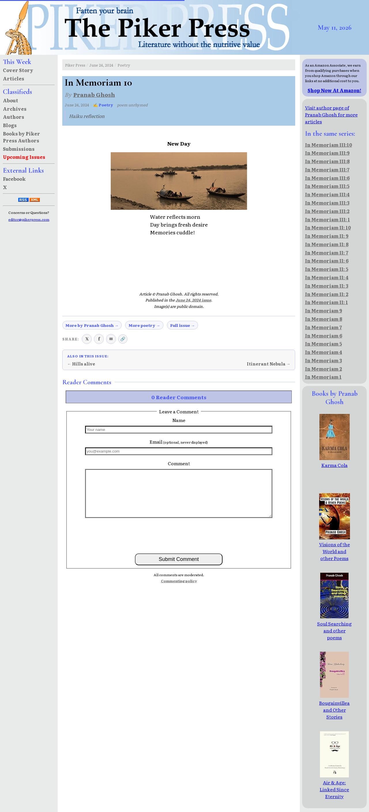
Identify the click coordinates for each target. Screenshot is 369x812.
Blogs (10, 125)
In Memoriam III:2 (327, 211)
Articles (13, 78)
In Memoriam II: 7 (326, 252)
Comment (179, 463)
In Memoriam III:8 (327, 161)
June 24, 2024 (101, 65)
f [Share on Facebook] (99, 339)
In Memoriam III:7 (327, 169)
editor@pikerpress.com (28, 219)
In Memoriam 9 (323, 310)
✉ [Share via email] (111, 339)
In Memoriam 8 (323, 318)
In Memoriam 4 (323, 351)
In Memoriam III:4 (327, 194)
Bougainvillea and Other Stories (334, 706)
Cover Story (18, 70)
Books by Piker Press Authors (21, 137)
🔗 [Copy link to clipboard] (122, 339)
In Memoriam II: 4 (327, 277)
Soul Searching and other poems (334, 627)
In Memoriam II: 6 (327, 260)
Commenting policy (179, 580)
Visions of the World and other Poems (334, 548)
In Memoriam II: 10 (328, 227)
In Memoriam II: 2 (326, 294)
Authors (13, 116)
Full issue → (182, 325)
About (10, 100)
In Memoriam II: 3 (326, 285)
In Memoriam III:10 (328, 144)
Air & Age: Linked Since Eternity (334, 786)
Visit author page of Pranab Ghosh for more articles (331, 114)
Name (178, 420)
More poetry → (144, 325)
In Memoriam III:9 (327, 152)
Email (179, 441)
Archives (15, 108)
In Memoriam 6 (323, 335)
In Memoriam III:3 (327, 202)
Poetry (124, 65)
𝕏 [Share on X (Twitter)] (87, 339)
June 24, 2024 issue (193, 300)
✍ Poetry (103, 105)
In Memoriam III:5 (327, 185)
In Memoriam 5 (323, 343)
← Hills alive (81, 364)
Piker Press (75, 65)
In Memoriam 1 (323, 376)
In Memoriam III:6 (327, 177)
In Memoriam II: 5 (326, 268)
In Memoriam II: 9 (327, 235)
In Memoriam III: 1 (327, 219)
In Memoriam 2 (323, 368)
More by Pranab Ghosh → (91, 325)
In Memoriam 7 (323, 327)
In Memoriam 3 (323, 360)
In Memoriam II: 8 (327, 244)
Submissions (19, 148)
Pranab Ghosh (94, 94)
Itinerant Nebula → (268, 364)
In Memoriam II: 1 (326, 302)
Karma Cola (334, 461)
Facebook (14, 178)
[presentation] (179, 535)
